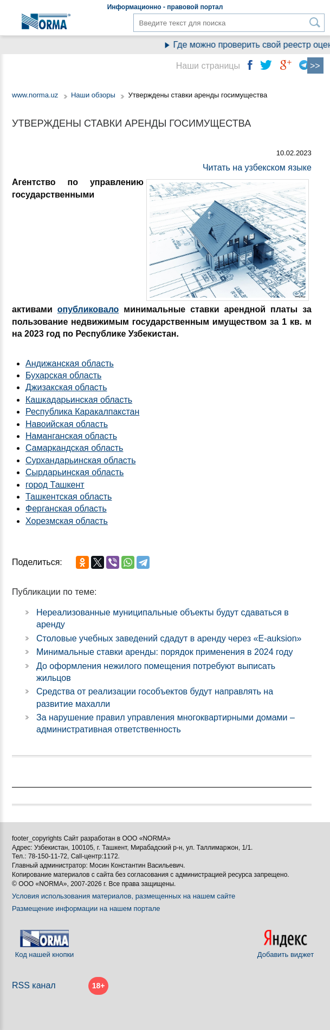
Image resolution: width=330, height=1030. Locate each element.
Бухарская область (63, 375)
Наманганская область (71, 436)
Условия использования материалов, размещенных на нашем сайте (123, 896)
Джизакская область (66, 387)
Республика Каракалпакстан (82, 411)
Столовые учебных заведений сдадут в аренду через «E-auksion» (169, 638)
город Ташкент (55, 484)
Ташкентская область (68, 496)
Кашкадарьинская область (78, 399)
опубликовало (88, 309)
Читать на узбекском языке (257, 167)
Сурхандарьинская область (80, 460)
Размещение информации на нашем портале (86, 908)
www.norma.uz (35, 95)
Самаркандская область (74, 447)
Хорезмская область (66, 521)
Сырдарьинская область (74, 472)
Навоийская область (66, 424)
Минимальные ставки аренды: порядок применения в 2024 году (164, 652)
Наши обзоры (93, 95)
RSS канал (34, 985)
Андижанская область (69, 363)
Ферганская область (66, 508)
